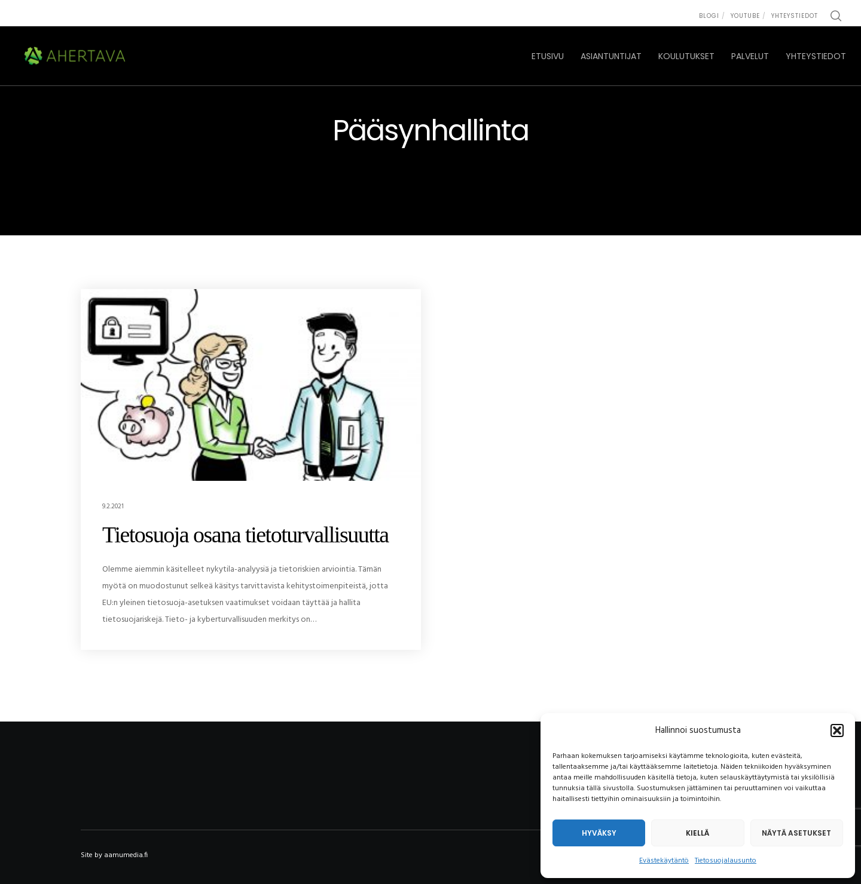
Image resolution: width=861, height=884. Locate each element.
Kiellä (697, 833)
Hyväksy (599, 833)
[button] (837, 730)
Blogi (709, 15)
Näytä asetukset (796, 833)
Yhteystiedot (794, 15)
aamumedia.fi (126, 855)
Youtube (745, 15)
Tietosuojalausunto (725, 861)
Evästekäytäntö (664, 861)
